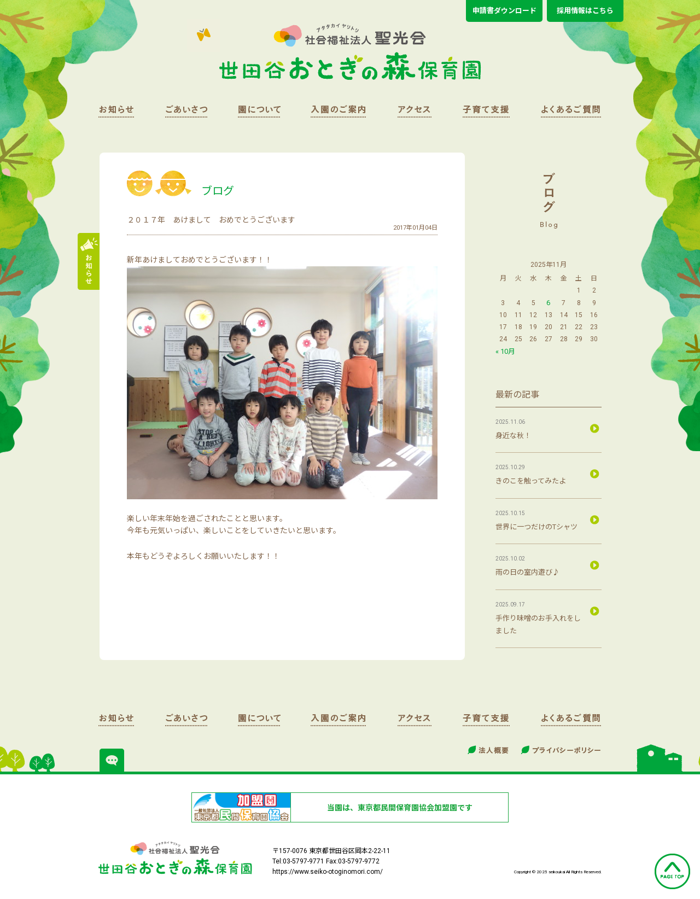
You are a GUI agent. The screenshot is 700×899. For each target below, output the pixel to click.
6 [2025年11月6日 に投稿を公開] (548, 303)
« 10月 (505, 351)
